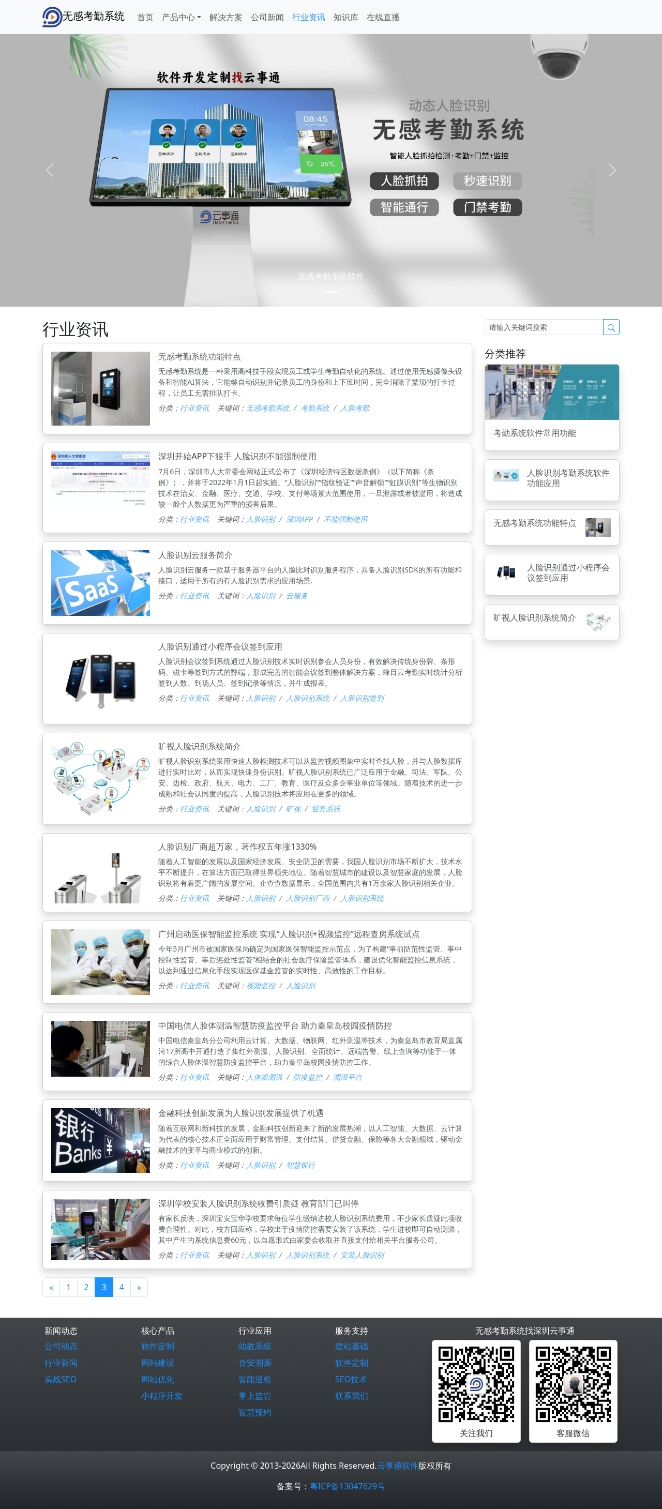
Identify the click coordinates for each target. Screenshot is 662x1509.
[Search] (544, 327)
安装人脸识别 (362, 1255)
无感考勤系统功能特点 (199, 356)
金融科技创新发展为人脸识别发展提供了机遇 (241, 1113)
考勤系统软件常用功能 (534, 433)
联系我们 (351, 1395)
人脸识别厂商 (307, 898)
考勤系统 (314, 408)
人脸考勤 (354, 408)
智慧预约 (255, 1412)
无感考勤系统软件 (331, 276)
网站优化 (157, 1379)
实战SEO (60, 1379)
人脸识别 (260, 519)
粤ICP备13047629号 (347, 1486)
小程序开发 (162, 1395)
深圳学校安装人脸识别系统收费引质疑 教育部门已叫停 (258, 1203)
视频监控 (260, 985)
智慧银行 (300, 1165)
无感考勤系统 (83, 17)
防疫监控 (307, 1077)
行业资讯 (308, 17)
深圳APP (299, 519)
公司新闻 (267, 17)
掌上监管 (255, 1395)
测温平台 (347, 1077)
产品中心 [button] (178, 17)
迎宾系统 (325, 808)
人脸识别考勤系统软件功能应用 (568, 477)
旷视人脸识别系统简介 (199, 746)
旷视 (293, 808)
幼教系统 (255, 1346)
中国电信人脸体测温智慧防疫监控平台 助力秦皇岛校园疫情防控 (275, 1025)
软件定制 (157, 1346)
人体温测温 (264, 1077)
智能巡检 (255, 1379)
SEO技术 (351, 1379)
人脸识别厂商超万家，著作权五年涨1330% (237, 846)
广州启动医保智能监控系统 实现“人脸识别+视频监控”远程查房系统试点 (289, 934)
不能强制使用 (345, 519)
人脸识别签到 (362, 698)
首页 (145, 17)
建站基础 (351, 1346)
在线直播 (383, 17)
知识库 (346, 17)
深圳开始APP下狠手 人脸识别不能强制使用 (237, 456)
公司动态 (61, 1346)
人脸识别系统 (307, 698)
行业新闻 (61, 1362)
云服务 (297, 595)
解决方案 (226, 17)
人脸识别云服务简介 (195, 555)
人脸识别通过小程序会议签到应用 (220, 646)
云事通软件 (397, 1465)
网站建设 (157, 1362)
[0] (331, 292)
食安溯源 (255, 1362)
